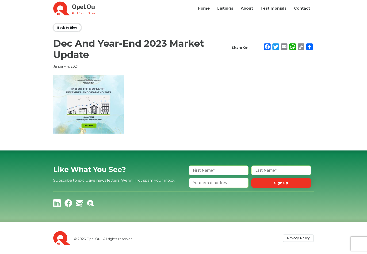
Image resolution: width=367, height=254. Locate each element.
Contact (302, 8)
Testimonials (273, 8)
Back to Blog (67, 27)
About (247, 8)
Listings (225, 8)
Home (204, 8)
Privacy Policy (298, 238)
